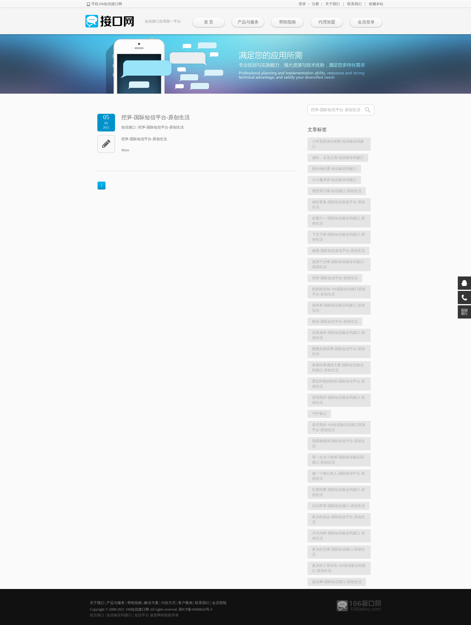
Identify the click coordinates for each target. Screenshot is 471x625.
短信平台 (142, 615)
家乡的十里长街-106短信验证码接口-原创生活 (339, 568)
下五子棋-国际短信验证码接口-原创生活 (338, 237)
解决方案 (151, 603)
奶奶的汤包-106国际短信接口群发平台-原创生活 (339, 291)
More (125, 150)
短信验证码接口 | (120, 615)
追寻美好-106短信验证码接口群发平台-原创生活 (339, 427)
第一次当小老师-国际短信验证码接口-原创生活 (338, 459)
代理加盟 (326, 22)
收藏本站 (376, 4)
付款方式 (168, 603)
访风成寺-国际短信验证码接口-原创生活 (338, 335)
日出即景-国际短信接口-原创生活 (338, 506)
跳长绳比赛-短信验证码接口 (334, 169)
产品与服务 (248, 22)
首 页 (209, 22)
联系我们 (354, 4)
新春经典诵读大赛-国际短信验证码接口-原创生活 (338, 367)
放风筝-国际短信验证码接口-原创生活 (338, 307)
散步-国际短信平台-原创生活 (335, 321)
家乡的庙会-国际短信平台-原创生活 (338, 519)
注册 (315, 4)
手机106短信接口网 (106, 4)
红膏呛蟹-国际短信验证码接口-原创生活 (338, 492)
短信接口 (128, 127)
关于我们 (332, 4)
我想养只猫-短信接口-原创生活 (336, 191)
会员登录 (366, 22)
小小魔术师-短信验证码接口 (334, 180)
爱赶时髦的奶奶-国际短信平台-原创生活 (338, 383)
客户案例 (185, 603)
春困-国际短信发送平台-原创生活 (338, 251)
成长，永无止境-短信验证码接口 (338, 157)
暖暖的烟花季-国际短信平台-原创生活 (338, 351)
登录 (302, 4)
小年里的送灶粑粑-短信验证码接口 (338, 144)
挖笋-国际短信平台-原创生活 (155, 117)
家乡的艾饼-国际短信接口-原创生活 (338, 552)
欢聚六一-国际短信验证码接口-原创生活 (338, 220)
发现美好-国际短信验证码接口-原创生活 (338, 400)
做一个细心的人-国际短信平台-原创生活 (338, 476)
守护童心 (319, 414)
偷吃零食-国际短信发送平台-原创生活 (338, 204)
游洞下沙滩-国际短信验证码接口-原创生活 (338, 264)
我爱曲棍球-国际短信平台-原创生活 (338, 443)
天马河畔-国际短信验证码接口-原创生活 (338, 535)
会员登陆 (219, 603)
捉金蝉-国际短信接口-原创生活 (336, 582)
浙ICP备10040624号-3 (195, 609)
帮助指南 (287, 22)
